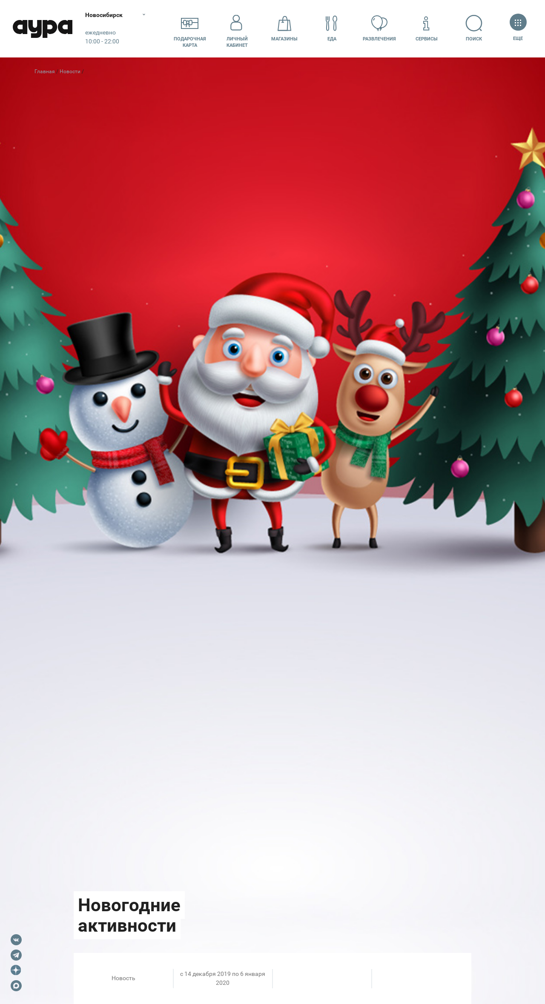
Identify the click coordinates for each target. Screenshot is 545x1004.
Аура (42, 28)
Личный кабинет (237, 28)
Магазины (284, 28)
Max (16, 985)
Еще (518, 28)
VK (16, 939)
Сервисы (427, 28)
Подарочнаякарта (190, 28)
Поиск (474, 28)
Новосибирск (104, 14)
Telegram (16, 955)
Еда (332, 28)
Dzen (16, 970)
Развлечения (379, 28)
